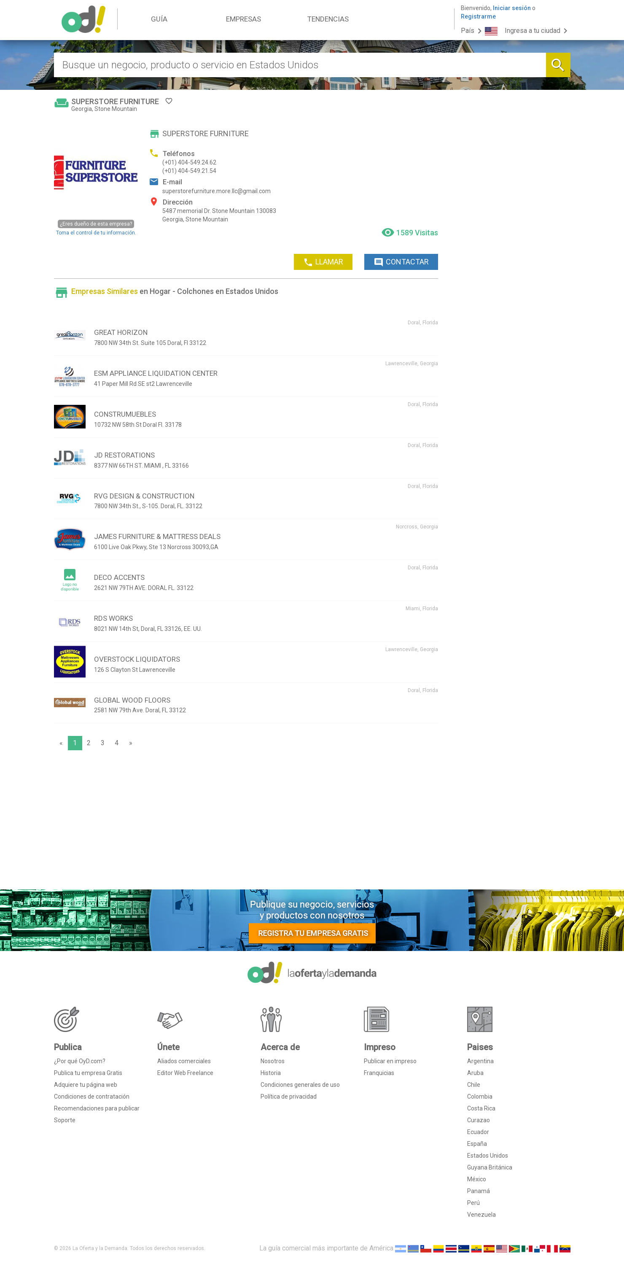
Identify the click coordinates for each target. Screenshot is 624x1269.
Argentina (480, 1061)
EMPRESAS (243, 19)
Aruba (475, 1073)
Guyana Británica (489, 1167)
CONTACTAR (401, 262)
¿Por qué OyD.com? (79, 1061)
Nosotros (273, 1061)
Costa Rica (481, 1108)
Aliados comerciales (184, 1061)
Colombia (479, 1096)
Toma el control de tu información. (96, 227)
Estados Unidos (487, 1155)
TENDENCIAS (328, 19)
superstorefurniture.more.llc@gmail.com (216, 191)
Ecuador (478, 1132)
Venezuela (481, 1214)
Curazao (478, 1120)
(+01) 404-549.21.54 (189, 170)
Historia (271, 1073)
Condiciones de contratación (91, 1096)
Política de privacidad (289, 1096)
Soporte (64, 1120)
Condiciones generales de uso (300, 1084)
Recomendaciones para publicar (97, 1108)
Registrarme (478, 16)
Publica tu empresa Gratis (88, 1073)
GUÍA (159, 19)
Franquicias (379, 1073)
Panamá (478, 1191)
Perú (473, 1202)
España (477, 1143)
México (476, 1179)
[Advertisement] (246, 822)
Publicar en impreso (390, 1061)
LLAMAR (323, 262)
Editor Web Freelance (185, 1073)
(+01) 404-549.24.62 (189, 162)
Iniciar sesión (512, 8)
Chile (473, 1084)
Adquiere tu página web (85, 1084)
